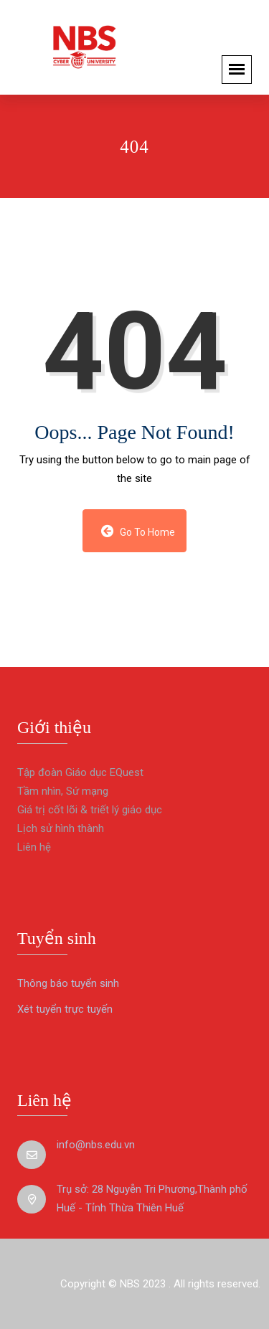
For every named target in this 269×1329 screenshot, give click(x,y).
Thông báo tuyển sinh (68, 983)
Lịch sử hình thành (60, 828)
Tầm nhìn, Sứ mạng (62, 791)
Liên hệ (34, 847)
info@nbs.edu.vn (96, 1144)
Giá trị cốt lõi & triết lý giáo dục (89, 809)
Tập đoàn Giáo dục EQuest (80, 772)
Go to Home (138, 531)
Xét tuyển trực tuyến (65, 1009)
